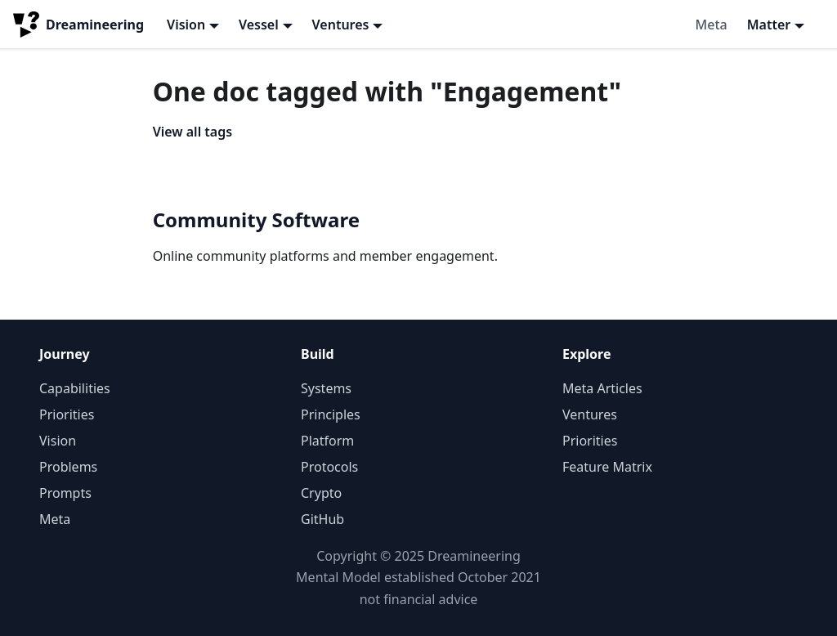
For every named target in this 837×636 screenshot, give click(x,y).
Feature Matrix (607, 467)
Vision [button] (186, 25)
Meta (711, 25)
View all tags (192, 132)
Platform (327, 441)
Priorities (66, 414)
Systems (326, 388)
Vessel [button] (259, 25)
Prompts (65, 493)
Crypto (321, 493)
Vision (57, 441)
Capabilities (74, 388)
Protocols (329, 467)
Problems (68, 467)
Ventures (589, 414)
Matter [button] (769, 25)
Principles (330, 414)
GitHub (322, 519)
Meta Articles (602, 388)
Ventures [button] (340, 25)
